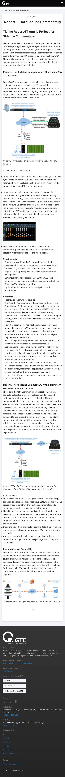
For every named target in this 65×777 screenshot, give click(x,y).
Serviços (6, 738)
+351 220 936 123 (10, 725)
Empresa (6, 742)
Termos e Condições (10, 764)
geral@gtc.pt (7, 671)
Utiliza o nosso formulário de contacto (17, 663)
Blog (4, 734)
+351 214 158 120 (10, 715)
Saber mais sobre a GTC (13, 691)
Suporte (8, 680)
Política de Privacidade (11, 754)
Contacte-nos (10, 686)
